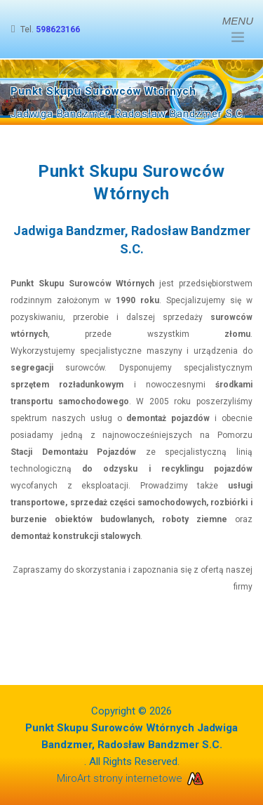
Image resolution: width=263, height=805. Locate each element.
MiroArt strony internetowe (132, 778)
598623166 (58, 29)
